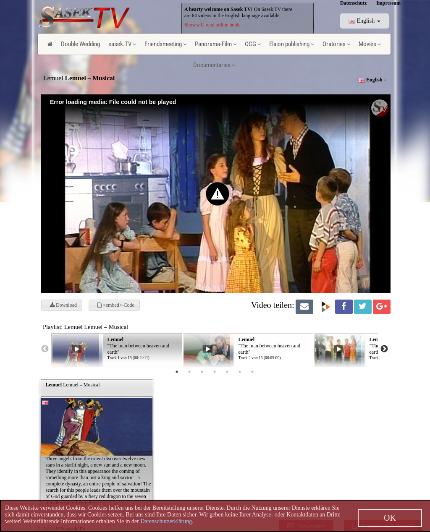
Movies (370, 44)
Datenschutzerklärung (166, 521)
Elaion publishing (291, 44)
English (364, 21)
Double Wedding (80, 44)
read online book (223, 25)
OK (390, 517)
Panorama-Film (215, 44)
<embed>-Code (115, 305)
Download (63, 305)
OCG (253, 44)
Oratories (336, 44)
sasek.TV (122, 44)
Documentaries (214, 65)
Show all (193, 25)
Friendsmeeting (165, 44)
